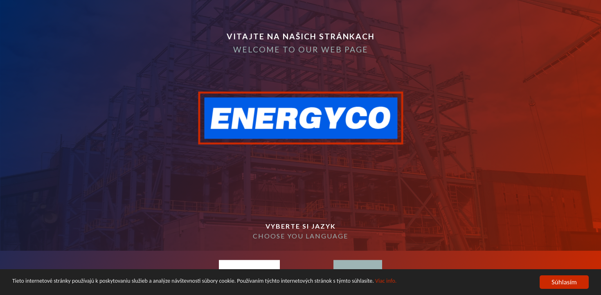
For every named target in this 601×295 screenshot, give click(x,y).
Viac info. (385, 282)
